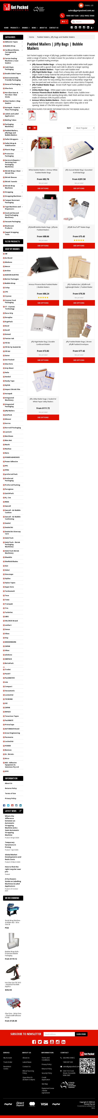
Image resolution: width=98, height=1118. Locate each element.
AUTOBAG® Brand (12, 729)
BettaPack (9, 663)
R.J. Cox (8, 498)
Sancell (8, 506)
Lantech (8, 432)
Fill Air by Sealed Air (13, 347)
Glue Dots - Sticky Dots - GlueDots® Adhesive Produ (13, 1015)
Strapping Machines (13, 196)
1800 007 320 (68, 1062)
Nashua (8, 449)
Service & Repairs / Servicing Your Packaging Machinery (12, 163)
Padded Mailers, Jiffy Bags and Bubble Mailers (11, 132)
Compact (8, 686)
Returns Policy (11, 788)
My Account (7, 1058)
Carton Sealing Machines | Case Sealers (11, 60)
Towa (7, 600)
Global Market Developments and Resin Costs (13, 856)
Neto (7, 453)
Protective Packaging (9, 155)
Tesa (7, 595)
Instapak (8, 393)
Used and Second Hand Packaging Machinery (12, 215)
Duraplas (8, 317)
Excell (7, 330)
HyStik (7, 385)
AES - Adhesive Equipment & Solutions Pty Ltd (12, 765)
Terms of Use (10, 793)
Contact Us (53, 27)
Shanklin (8, 557)
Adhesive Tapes (11, 42)
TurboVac (9, 612)
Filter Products (12, 241)
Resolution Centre (7, 1067)
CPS (6, 292)
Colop (7, 288)
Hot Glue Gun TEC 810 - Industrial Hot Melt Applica (13, 985)
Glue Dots (9, 88)
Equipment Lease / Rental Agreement (48, 1090)
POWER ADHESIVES (12, 457)
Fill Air (7, 343)
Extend (8, 334)
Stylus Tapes (10, 583)
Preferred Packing (12, 485)
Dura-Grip (9, 313)
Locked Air (9, 695)
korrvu (7, 423)
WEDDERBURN (10, 642)
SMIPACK (8, 659)
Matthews (9, 436)
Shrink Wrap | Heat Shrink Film (13, 172)
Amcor (7, 266)
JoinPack (8, 415)
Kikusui (8, 419)
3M (6, 254)
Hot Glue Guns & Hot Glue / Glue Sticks (11, 95)
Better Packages (12, 279)
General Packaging (12, 84)
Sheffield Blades (11, 561)
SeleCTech (9, 538)
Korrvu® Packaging (13, 428)
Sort (69, 128)
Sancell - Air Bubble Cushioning (13, 518)
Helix (7, 372)
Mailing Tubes (10, 120)
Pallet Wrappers (11, 139)
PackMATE (9, 720)
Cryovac (8, 296)
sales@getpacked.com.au (72, 1066)
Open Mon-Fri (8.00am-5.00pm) (29, 1078)
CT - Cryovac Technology (10, 308)
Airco (7, 758)
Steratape (9, 574)
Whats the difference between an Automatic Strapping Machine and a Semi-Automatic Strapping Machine (12, 825)
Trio (6, 608)
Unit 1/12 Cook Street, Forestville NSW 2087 (69, 1073)
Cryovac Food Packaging (10, 301)
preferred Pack (11, 474)
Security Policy (47, 1073)
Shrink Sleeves (11, 177)
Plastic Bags (10, 150)
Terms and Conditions (46, 1059)
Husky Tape (9, 381)
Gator (7, 355)
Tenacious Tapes (12, 716)
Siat (6, 566)
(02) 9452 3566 (68, 1058)
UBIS (7, 616)
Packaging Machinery (9, 125)
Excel (7, 326)
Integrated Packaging (9, 405)
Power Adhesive (11, 461)
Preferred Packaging (9, 479)
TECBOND (9, 699)
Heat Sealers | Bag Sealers (12, 102)
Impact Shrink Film (12, 389)
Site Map (45, 1084)
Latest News (27, 1062)
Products (15, 27)
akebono (8, 655)
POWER (8, 746)
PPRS (7, 470)
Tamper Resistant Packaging (12, 201)
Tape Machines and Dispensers (13, 208)
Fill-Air (7, 351)
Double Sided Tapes (13, 73)
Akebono (8, 262)
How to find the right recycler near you (13, 869)
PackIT (7, 674)
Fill (6, 703)
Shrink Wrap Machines (10, 187)
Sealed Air (9, 527)
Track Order (7, 1062)
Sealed (7, 523)
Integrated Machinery (9, 399)
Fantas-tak (9, 338)
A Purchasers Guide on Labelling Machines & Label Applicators (13, 882)
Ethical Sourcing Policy (28, 1072)
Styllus (7, 578)
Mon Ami (8, 440)
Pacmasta (9, 737)
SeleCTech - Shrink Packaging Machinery (12, 544)
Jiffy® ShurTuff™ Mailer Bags (79, 227)
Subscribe (81, 1034)
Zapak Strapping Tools (12, 233)
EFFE (7, 771)
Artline (8, 271)
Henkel (8, 377)
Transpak (9, 604)
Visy (6, 638)
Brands (26, 27)
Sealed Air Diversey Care (13, 533)
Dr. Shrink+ (9, 754)
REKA (7, 502)
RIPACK (8, 712)
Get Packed (9, 360)
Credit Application (46, 1078)
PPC (6, 466)
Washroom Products (9, 227)
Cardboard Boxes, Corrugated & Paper (12, 52)
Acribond (8, 258)
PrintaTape (9, 724)
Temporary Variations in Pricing (10, 844)
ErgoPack (9, 322)
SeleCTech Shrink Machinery (12, 552)
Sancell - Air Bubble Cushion (13, 511)
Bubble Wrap (10, 46)
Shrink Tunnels (11, 181)
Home (6, 27)
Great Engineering (12, 733)
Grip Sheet (9, 368)
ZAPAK (7, 646)
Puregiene (9, 489)
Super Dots (9, 587)
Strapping (9, 192)
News (35, 27)
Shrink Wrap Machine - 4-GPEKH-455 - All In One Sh (13, 922)
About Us (43, 27)
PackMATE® (10, 678)
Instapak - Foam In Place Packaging (12, 108)
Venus (7, 629)
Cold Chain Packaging (9, 68)
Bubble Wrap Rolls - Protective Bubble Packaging (12, 953)
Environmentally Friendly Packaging (13, 79)
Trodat (8, 669)
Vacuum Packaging (12, 221)
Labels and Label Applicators (12, 115)
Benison (8, 750)
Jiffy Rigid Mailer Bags (42, 72)
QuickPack (9, 493)
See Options (43, 188)
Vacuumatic (10, 691)
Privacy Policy (10, 798)
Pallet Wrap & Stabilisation (10, 144)
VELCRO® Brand (11, 621)
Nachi (7, 444)
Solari (7, 570)
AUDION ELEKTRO (12, 275)
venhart (8, 625)
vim (6, 682)
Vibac (7, 633)
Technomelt (10, 591)
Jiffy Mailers (10, 411)
